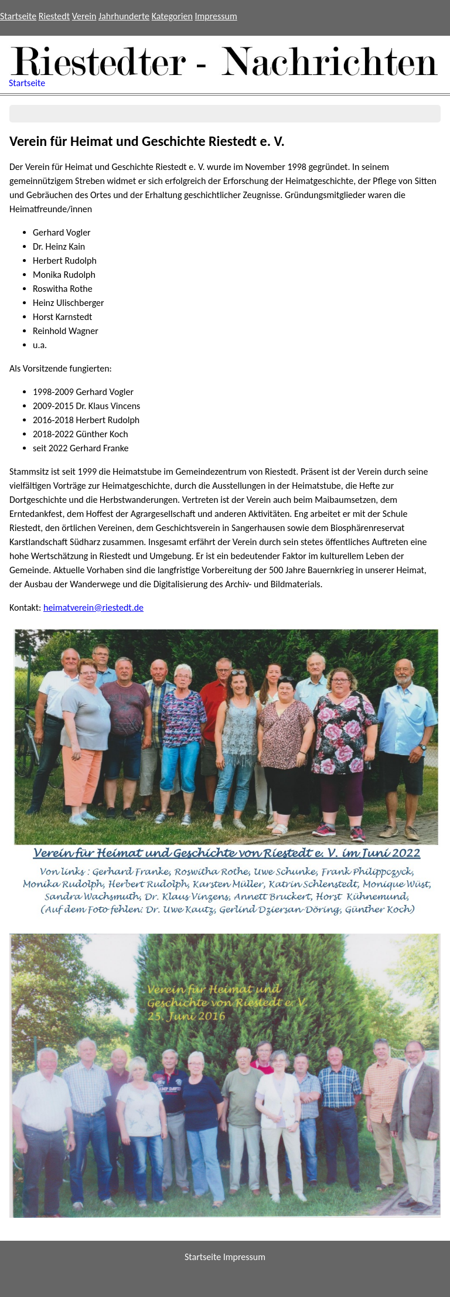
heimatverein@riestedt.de (93, 607)
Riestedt (54, 16)
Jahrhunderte (123, 16)
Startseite (18, 16)
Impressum (216, 16)
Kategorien (172, 16)
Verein (84, 16)
